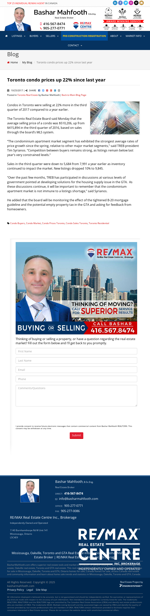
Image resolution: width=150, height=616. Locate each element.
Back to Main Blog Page (74, 94)
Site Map (41, 589)
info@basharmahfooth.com (78, 499)
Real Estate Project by (131, 581)
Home (14, 62)
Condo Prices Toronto (53, 223)
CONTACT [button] (75, 45)
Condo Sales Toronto (77, 223)
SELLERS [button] (52, 36)
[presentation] (44, 416)
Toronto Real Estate (27, 94)
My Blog (27, 62)
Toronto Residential (99, 223)
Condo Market (33, 223)
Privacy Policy (15, 589)
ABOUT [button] (116, 36)
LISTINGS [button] (18, 36)
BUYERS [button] (36, 36)
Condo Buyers (17, 223)
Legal (30, 589)
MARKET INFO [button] (135, 36)
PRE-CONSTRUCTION (84, 36)
